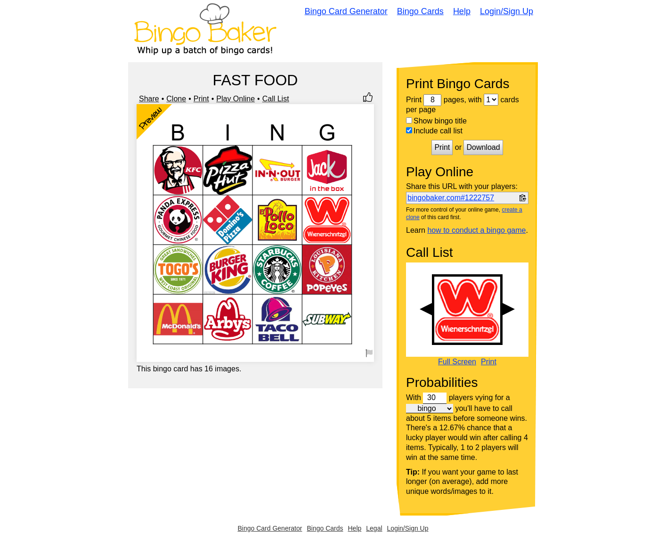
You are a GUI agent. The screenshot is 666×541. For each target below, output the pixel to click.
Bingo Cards (420, 11)
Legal (374, 528)
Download (483, 147)
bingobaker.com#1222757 (450, 198)
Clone (176, 99)
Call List (275, 99)
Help (462, 11)
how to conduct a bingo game (476, 230)
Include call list (434, 131)
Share (149, 99)
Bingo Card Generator (346, 11)
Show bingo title (436, 121)
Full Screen (457, 362)
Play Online (235, 99)
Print (201, 99)
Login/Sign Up (506, 11)
